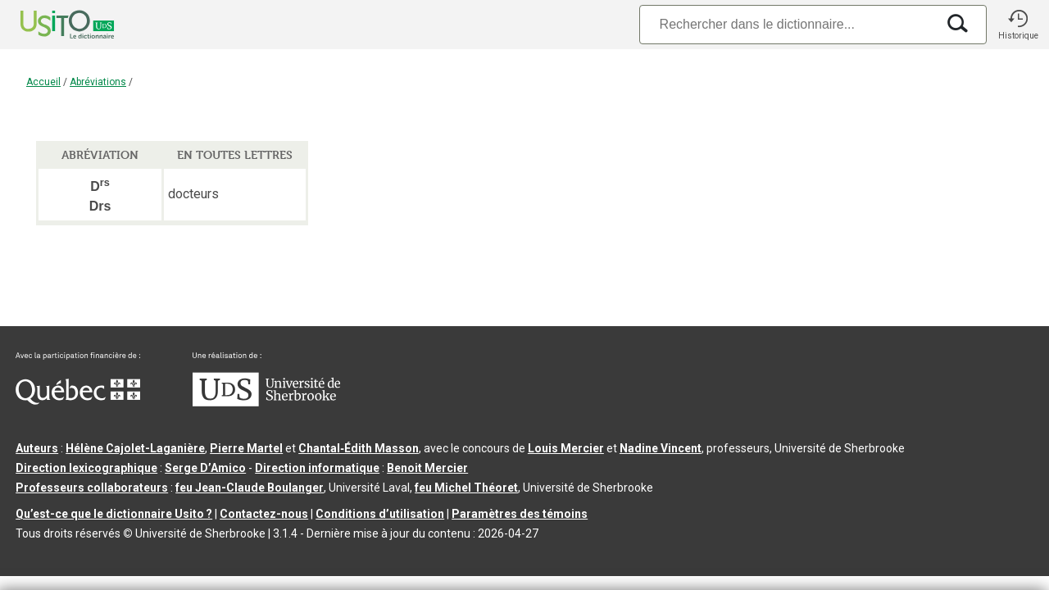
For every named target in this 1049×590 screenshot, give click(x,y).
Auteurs (37, 448)
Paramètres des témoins (520, 513)
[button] (1017, 24)
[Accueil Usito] (49, 24)
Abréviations (98, 82)
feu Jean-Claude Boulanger (249, 487)
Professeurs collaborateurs (92, 487)
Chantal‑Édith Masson (358, 448)
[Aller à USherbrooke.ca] (266, 402)
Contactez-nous (264, 513)
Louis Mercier (566, 448)
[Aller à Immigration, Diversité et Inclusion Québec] (78, 400)
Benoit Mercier (427, 467)
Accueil (43, 82)
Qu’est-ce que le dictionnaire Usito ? (114, 513)
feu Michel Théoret (466, 487)
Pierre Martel (246, 448)
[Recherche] (787, 24)
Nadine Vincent (661, 448)
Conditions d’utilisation (380, 513)
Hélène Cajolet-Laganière (135, 448)
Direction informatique (317, 467)
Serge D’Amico (205, 467)
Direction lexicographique (86, 467)
